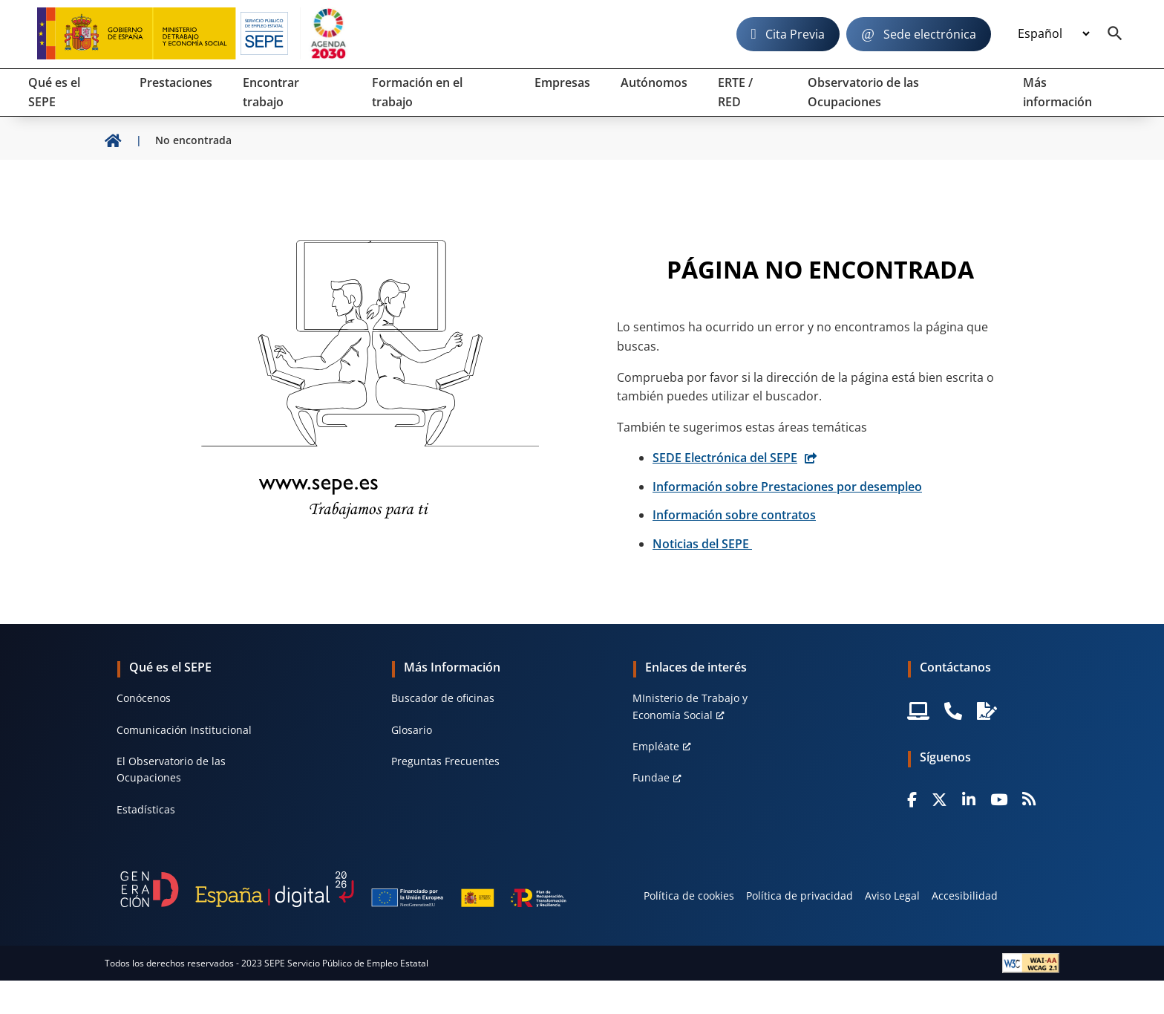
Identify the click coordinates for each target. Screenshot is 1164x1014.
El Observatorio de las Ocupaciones (171, 769)
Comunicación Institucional (184, 730)
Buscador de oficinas (442, 698)
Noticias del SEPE (702, 544)
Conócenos (144, 698)
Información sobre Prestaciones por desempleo (787, 486)
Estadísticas (146, 809)
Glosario (411, 730)
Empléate (655, 746)
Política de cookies (689, 895)
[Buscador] (1115, 34)
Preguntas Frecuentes (445, 761)
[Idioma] (1053, 34)
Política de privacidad (799, 895)
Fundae (651, 777)
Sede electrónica (929, 34)
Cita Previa (795, 34)
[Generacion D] (343, 889)
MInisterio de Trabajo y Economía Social (690, 706)
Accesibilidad (965, 895)
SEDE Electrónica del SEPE (725, 457)
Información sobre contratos (734, 515)
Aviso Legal (892, 895)
